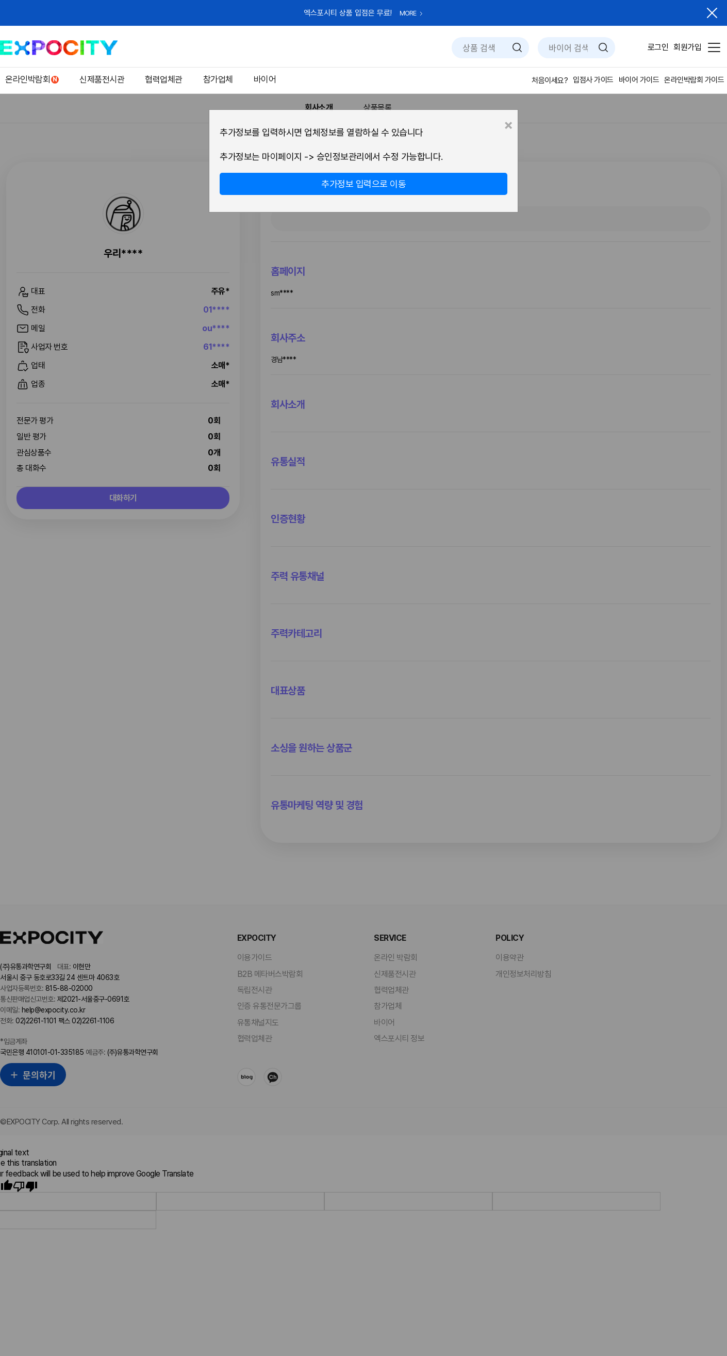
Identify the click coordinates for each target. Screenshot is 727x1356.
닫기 (712, 13)
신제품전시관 (101, 79)
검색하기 (517, 47)
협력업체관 (164, 79)
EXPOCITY (59, 47)
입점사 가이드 (593, 80)
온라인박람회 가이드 (694, 80)
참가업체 (218, 79)
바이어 (265, 79)
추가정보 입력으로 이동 (363, 183)
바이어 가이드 (639, 80)
